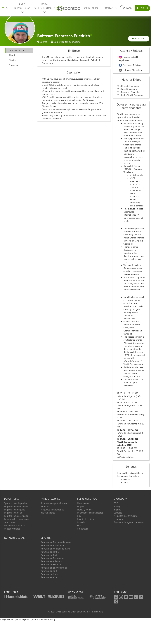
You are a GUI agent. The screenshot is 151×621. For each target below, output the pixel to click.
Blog (79, 515)
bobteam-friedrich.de (130, 70)
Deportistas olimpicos (14, 525)
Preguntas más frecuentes (126, 515)
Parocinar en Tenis (49, 574)
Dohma (43, 41)
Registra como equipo (14, 509)
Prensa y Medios (84, 509)
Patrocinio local (14, 537)
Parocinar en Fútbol (50, 551)
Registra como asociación (16, 515)
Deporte (46, 537)
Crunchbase (82, 528)
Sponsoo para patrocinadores (54, 503)
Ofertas (12, 60)
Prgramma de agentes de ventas (129, 522)
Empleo (80, 506)
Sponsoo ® (120, 498)
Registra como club (13, 512)
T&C (116, 503)
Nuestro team (83, 503)
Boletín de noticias (86, 519)
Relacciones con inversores (90, 512)
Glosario (81, 522)
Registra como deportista (16, 506)
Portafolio (90, 8)
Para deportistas (22, 8)
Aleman (126, 479)
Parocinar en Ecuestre (51, 564)
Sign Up (142, 8)
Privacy (117, 506)
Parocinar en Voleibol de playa (55, 548)
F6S (79, 525)
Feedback (118, 519)
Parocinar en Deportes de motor (56, 542)
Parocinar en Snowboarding (54, 567)
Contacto (110, 8)
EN (7, 8)
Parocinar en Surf (49, 570)
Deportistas (11, 498)
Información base (18, 50)
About (12, 55)
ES (3, 8)
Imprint (117, 509)
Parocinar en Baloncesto (52, 545)
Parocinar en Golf (49, 555)
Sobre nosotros (87, 498)
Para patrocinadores (45, 8)
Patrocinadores (50, 498)
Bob (56, 41)
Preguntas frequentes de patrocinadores (52, 511)
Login (127, 8)
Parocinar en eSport (50, 577)
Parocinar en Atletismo (51, 561)
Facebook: (130, 65)
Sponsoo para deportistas (16, 503)
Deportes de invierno (70, 41)
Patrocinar (45, 506)
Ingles (126, 482)
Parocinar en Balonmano (52, 558)
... (11, 8)
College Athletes (12, 528)
